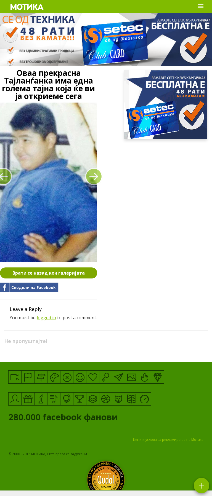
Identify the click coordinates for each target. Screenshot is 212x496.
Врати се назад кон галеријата (48, 273)
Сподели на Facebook (33, 287)
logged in (46, 318)
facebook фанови (85, 418)
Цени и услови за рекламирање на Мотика (168, 439)
